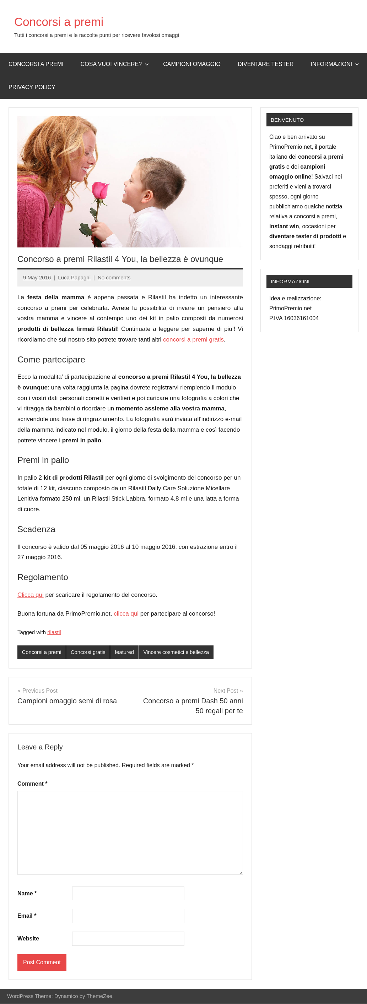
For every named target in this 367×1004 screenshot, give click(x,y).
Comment (32, 784)
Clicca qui (30, 594)
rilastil (54, 632)
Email (26, 916)
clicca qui (126, 613)
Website (28, 938)
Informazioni (335, 64)
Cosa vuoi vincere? (115, 64)
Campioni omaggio (192, 64)
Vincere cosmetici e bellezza (179, 652)
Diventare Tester (266, 64)
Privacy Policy (32, 87)
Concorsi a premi (62, 21)
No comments (114, 277)
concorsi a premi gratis (193, 339)
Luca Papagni (74, 277)
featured (126, 652)
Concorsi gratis (89, 652)
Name (27, 893)
